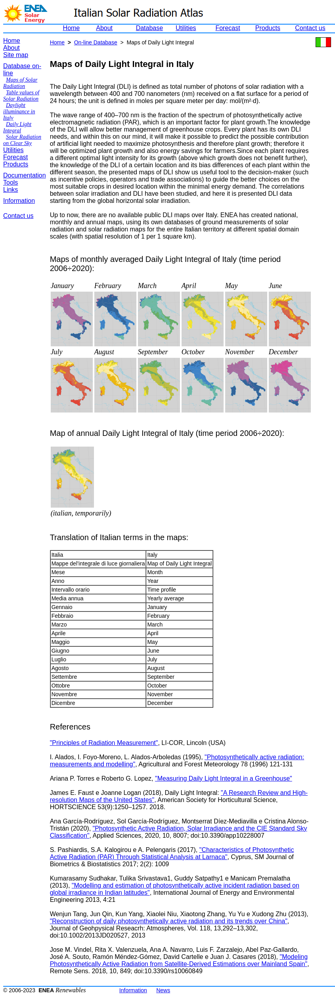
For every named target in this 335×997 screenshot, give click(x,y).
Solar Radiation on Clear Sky (22, 140)
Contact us (310, 28)
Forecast (227, 28)
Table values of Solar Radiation (21, 96)
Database (149, 28)
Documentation (24, 175)
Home (71, 28)
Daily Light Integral (17, 127)
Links (10, 189)
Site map (15, 55)
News (163, 990)
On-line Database (95, 42)
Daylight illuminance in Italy (19, 111)
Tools (10, 182)
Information (19, 200)
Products (267, 28)
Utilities (186, 28)
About (104, 28)
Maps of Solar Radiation (20, 83)
